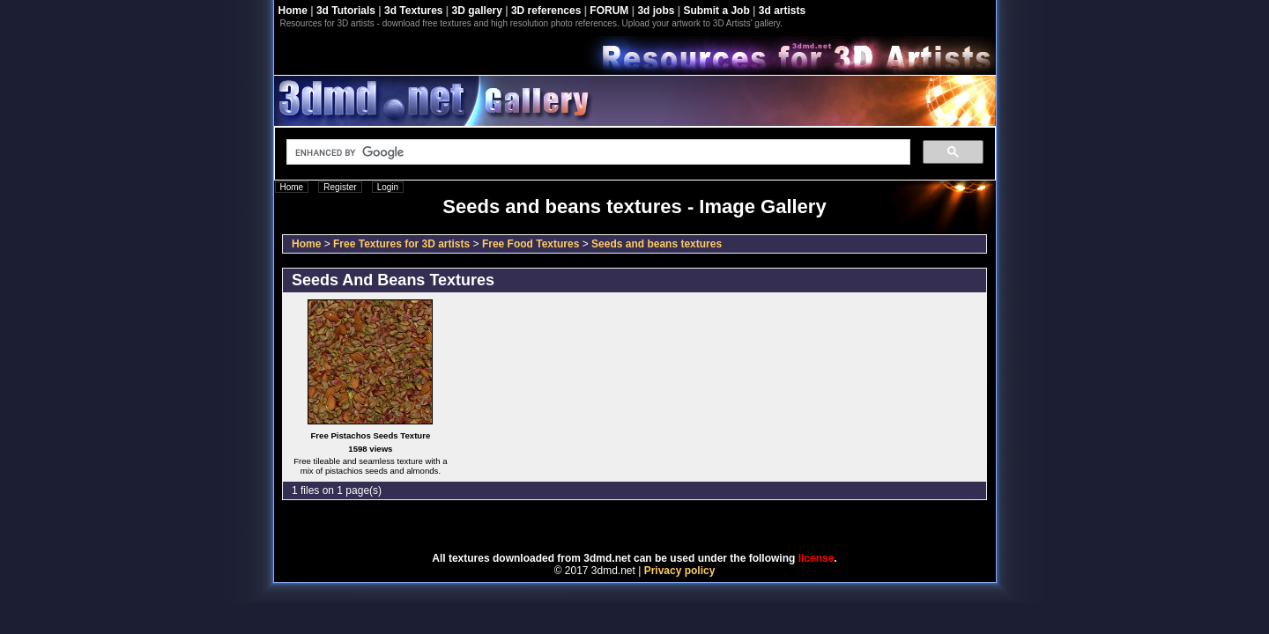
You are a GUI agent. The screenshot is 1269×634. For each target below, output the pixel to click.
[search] (596, 152)
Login (387, 187)
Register (339, 187)
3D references (546, 10)
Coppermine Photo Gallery (656, 526)
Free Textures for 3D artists (401, 244)
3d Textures (413, 10)
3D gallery (477, 10)
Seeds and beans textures (656, 244)
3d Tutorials (345, 10)
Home (293, 10)
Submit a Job (716, 10)
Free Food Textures (530, 244)
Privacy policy (680, 570)
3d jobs (655, 10)
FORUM (609, 10)
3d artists (782, 10)
